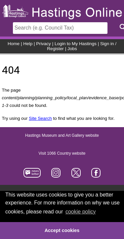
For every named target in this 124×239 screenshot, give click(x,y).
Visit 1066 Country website (62, 153)
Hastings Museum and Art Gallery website (62, 135)
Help (27, 43)
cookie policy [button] (80, 211)
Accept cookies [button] (62, 230)
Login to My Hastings (76, 43)
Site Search (40, 118)
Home (14, 43)
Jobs (72, 48)
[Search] (60, 28)
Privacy (43, 43)
